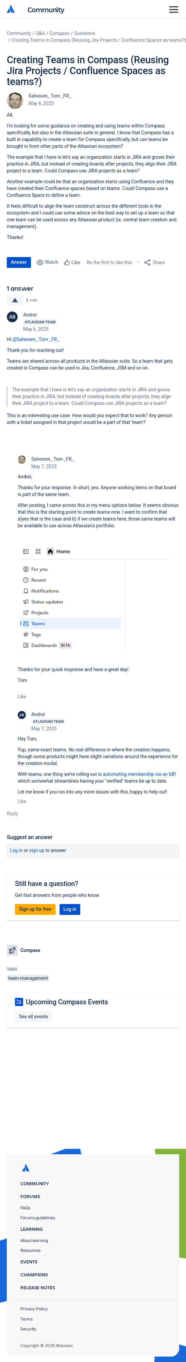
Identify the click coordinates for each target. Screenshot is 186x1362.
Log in (16, 850)
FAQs (25, 1207)
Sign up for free (35, 909)
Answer (19, 262)
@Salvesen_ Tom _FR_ (36, 339)
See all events (33, 1016)
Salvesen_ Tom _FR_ (50, 96)
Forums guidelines (37, 1217)
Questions (84, 33)
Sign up (37, 850)
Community (46, 9)
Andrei (30, 315)
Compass (60, 33)
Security (28, 1328)
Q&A (40, 33)
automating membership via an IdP (139, 774)
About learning (34, 1240)
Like (22, 696)
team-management (28, 978)
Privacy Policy (34, 1308)
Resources (30, 1250)
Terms (26, 1319)
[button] (94, 596)
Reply (12, 813)
